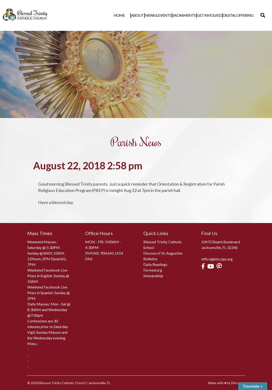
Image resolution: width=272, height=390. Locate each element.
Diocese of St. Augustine (162, 253)
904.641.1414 (111, 253)
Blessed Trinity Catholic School (162, 245)
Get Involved (214, 15)
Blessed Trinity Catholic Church (62, 383)
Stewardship (153, 275)
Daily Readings (155, 264)
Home (128, 15)
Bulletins (150, 258)
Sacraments (188, 15)
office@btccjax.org (217, 259)
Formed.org (152, 270)
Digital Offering (243, 15)
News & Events (163, 15)
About (142, 15)
